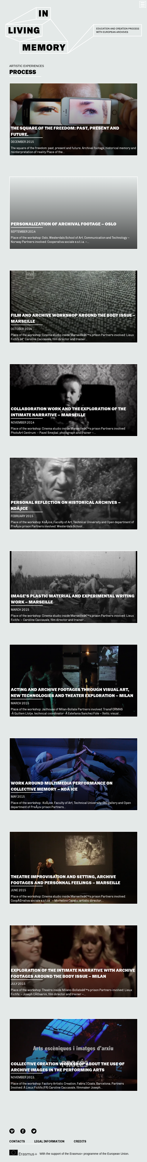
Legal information (49, 1141)
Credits (80, 1141)
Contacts (17, 1141)
